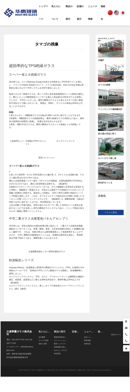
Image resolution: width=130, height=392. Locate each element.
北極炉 (101, 60)
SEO (88, 370)
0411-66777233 (18, 340)
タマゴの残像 (104, 85)
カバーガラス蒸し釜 (107, 158)
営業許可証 (81, 370)
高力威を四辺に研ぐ (107, 134)
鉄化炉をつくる (105, 183)
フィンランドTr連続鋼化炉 (110, 109)
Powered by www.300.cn (101, 370)
